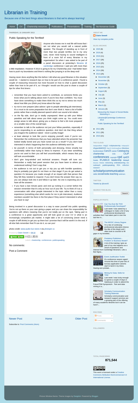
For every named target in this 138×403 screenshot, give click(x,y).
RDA (118, 165)
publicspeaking (58, 240)
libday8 (126, 160)
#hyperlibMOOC (99, 148)
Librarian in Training (25, 12)
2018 (98, 56)
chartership (36, 240)
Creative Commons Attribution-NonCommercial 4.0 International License (110, 374)
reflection (125, 165)
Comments (100, 320)
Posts (98, 316)
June (100, 98)
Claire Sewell (101, 36)
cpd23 (126, 157)
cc (54, 229)
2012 (98, 129)
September (103, 88)
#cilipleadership (115, 146)
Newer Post (15, 318)
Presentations (73, 26)
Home (12, 26)
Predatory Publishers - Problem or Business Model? (116, 239)
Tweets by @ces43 (101, 184)
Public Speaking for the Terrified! (111, 123)
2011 (98, 132)
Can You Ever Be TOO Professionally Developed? (115, 205)
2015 (98, 67)
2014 (98, 70)
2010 (98, 136)
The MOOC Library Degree (115, 222)
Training (88, 26)
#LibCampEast (116, 148)
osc (127, 163)
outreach (96, 165)
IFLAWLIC (105, 160)
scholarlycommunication (108, 171)
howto (95, 160)
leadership (116, 160)
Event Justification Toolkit (114, 257)
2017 (98, 60)
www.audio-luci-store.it (31, 229)
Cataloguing (123, 151)
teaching (114, 174)
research (96, 168)
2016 (98, 63)
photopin (48, 229)
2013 (98, 74)
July (100, 95)
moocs (101, 163)
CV (21, 26)
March (101, 105)
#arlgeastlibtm (97, 145)
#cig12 (105, 146)
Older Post (81, 318)
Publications (57, 26)
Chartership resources (37, 26)
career (114, 151)
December (102, 77)
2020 (98, 49)
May (100, 102)
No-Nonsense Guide (105, 26)
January (101, 109)
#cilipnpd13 (125, 145)
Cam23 (107, 151)
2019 (98, 53)
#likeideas (125, 148)
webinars (122, 174)
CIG (113, 154)
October (101, 84)
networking (109, 163)
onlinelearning (119, 163)
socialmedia (103, 174)
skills (95, 174)
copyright (113, 157)
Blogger (95, 396)
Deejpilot (77, 396)
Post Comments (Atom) (29, 324)
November (102, 80)
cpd (119, 157)
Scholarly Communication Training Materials (114, 292)
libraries (95, 163)
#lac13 (109, 148)
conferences (46, 240)
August (101, 91)
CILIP (126, 153)
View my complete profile (103, 39)
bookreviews (98, 151)
